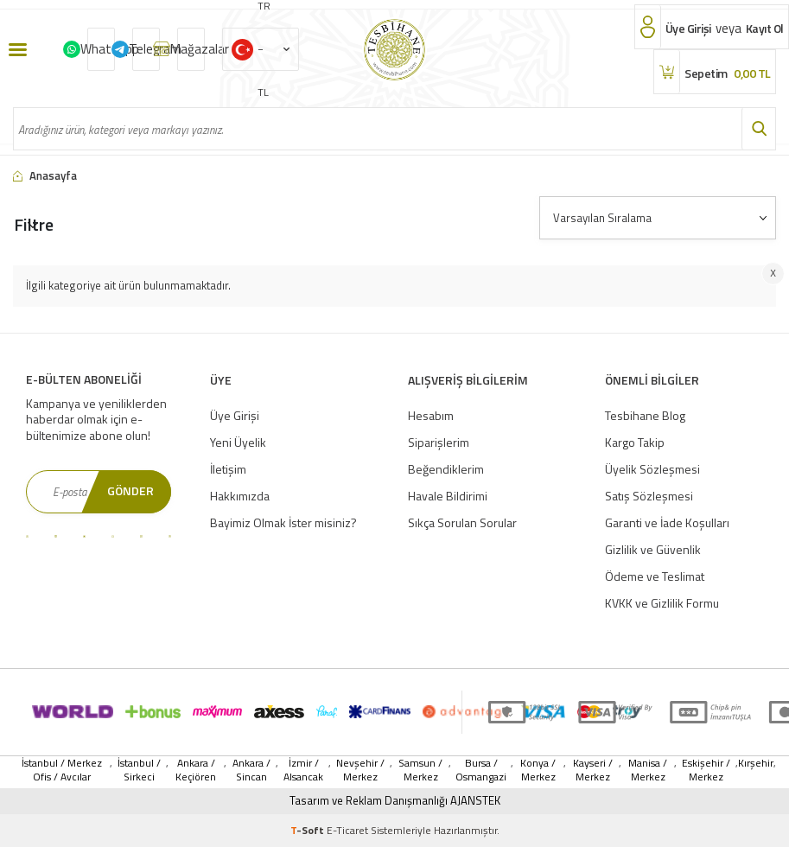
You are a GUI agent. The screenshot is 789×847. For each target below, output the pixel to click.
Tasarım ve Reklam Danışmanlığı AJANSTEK (395, 800)
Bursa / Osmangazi (480, 770)
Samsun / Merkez (420, 770)
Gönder (130, 490)
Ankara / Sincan (251, 770)
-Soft (308, 830)
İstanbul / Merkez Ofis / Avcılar (62, 770)
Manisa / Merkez (647, 770)
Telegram (146, 49)
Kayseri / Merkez (593, 770)
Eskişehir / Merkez (706, 770)
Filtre (33, 224)
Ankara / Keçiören (195, 770)
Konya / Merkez (538, 770)
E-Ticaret (347, 830)
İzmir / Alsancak (303, 770)
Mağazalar (191, 49)
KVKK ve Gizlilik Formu (662, 603)
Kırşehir (755, 763)
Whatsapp (101, 49)
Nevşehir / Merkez (360, 770)
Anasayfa (45, 176)
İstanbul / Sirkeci (139, 770)
